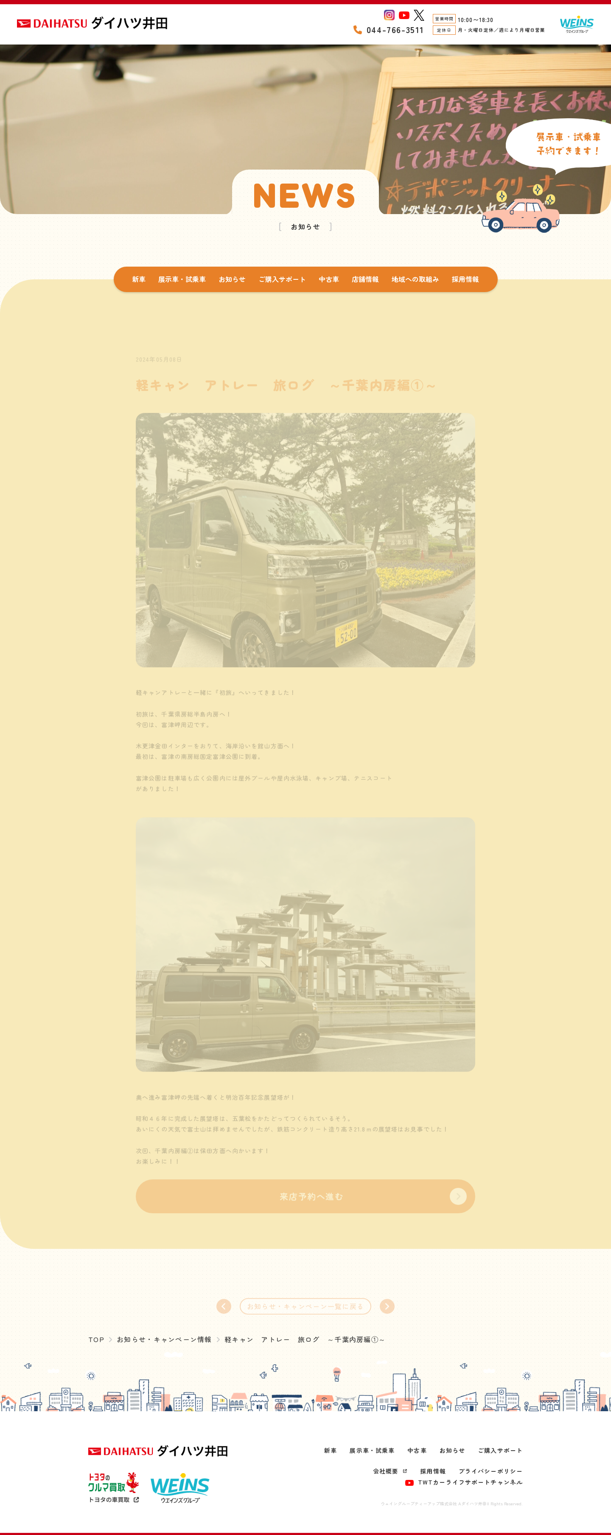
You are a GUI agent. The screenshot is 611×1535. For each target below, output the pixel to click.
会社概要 (390, 1471)
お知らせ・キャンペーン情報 (164, 1339)
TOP (96, 1339)
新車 (139, 279)
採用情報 (465, 279)
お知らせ (232, 279)
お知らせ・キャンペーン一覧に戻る (305, 1311)
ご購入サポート (282, 279)
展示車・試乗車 (182, 279)
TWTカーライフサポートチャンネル (464, 1482)
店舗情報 (365, 279)
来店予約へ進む (312, 1201)
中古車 (329, 279)
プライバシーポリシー (491, 1471)
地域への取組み (415, 279)
